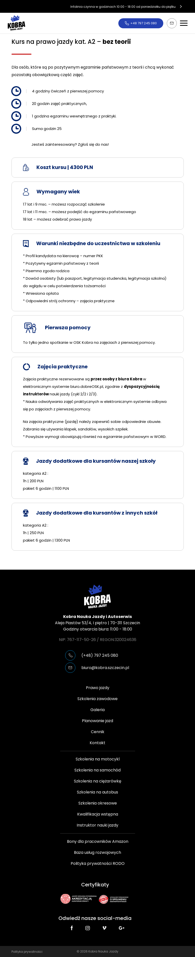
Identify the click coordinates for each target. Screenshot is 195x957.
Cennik (97, 732)
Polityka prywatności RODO (98, 863)
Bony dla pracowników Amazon (97, 841)
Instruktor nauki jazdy (97, 825)
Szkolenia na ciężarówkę (97, 781)
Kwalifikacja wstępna (97, 814)
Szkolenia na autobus (97, 792)
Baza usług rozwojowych (97, 852)
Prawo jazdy (97, 688)
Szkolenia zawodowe (97, 699)
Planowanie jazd (97, 721)
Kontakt (97, 743)
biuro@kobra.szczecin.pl (105, 668)
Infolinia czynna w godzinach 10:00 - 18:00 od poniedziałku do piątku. (123, 6)
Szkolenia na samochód (97, 770)
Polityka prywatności (26, 951)
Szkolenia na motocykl (98, 759)
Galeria (97, 710)
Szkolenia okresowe (97, 803)
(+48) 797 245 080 (99, 655)
